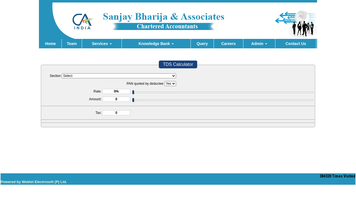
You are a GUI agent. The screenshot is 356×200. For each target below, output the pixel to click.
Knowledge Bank (156, 43)
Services (102, 43)
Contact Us (295, 43)
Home (50, 43)
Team (72, 43)
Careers (228, 43)
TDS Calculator (178, 64)
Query (202, 43)
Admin (259, 43)
